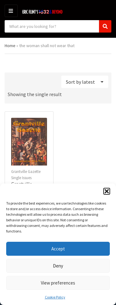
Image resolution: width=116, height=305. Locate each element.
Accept (58, 249)
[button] (107, 191)
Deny (58, 266)
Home (10, 45)
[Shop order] (85, 82)
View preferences (58, 283)
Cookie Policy (55, 297)
